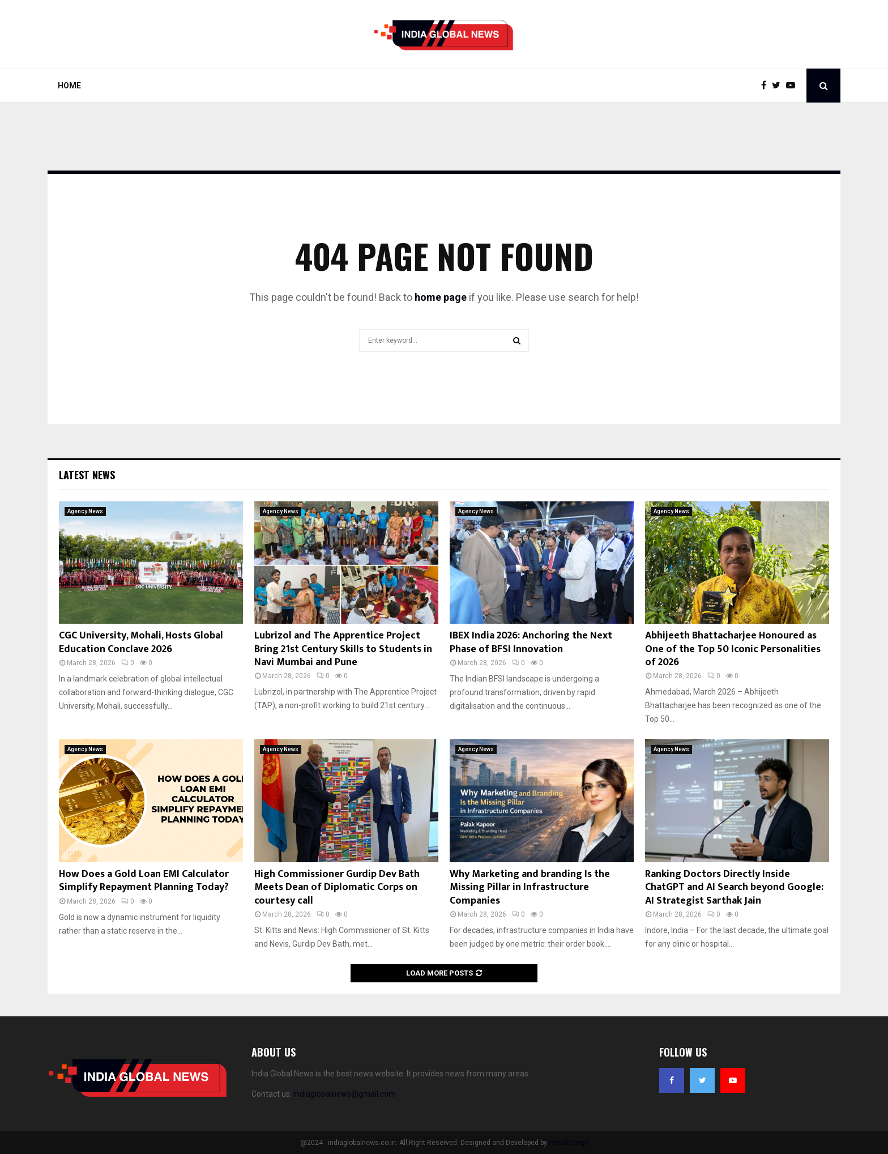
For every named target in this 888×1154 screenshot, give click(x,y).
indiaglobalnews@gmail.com (344, 1093)
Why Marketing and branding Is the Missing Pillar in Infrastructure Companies (530, 887)
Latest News (87, 474)
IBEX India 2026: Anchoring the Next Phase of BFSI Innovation (531, 642)
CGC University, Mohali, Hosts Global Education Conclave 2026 (141, 642)
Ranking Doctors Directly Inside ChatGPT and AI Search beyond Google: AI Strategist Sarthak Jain (734, 887)
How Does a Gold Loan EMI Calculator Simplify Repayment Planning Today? (144, 881)
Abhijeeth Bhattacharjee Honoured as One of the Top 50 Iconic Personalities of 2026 (733, 649)
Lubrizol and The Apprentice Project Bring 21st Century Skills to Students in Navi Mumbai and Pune (343, 649)
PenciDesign (568, 1143)
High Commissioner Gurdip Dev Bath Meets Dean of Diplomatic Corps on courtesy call (337, 887)
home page (441, 297)
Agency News (85, 511)
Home (69, 85)
